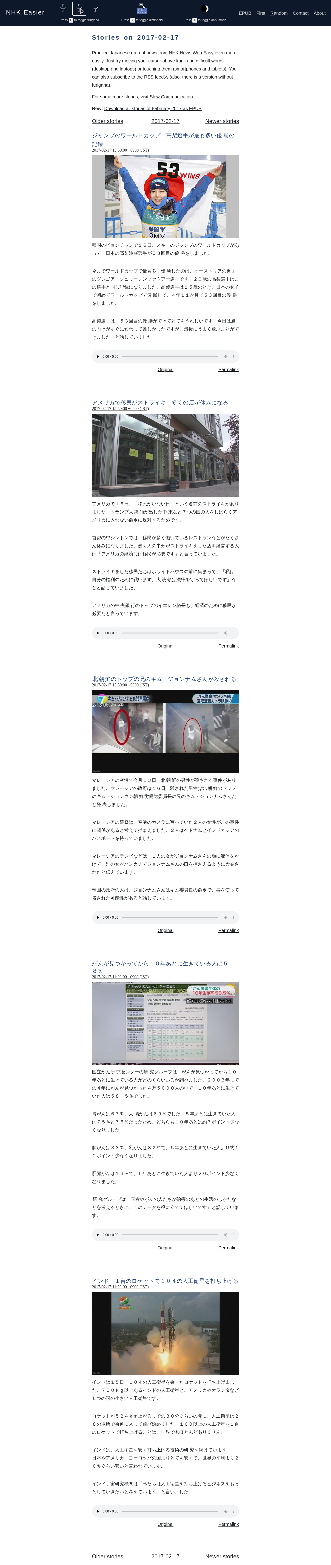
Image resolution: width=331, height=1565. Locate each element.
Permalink (228, 369)
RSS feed (156, 76)
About (320, 13)
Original (166, 369)
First (260, 13)
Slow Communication (171, 96)
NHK (25, 11)
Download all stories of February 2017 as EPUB (153, 108)
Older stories (107, 121)
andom (279, 13)
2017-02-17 (165, 121)
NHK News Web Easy (191, 52)
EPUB (245, 13)
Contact (301, 13)
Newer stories (222, 121)
